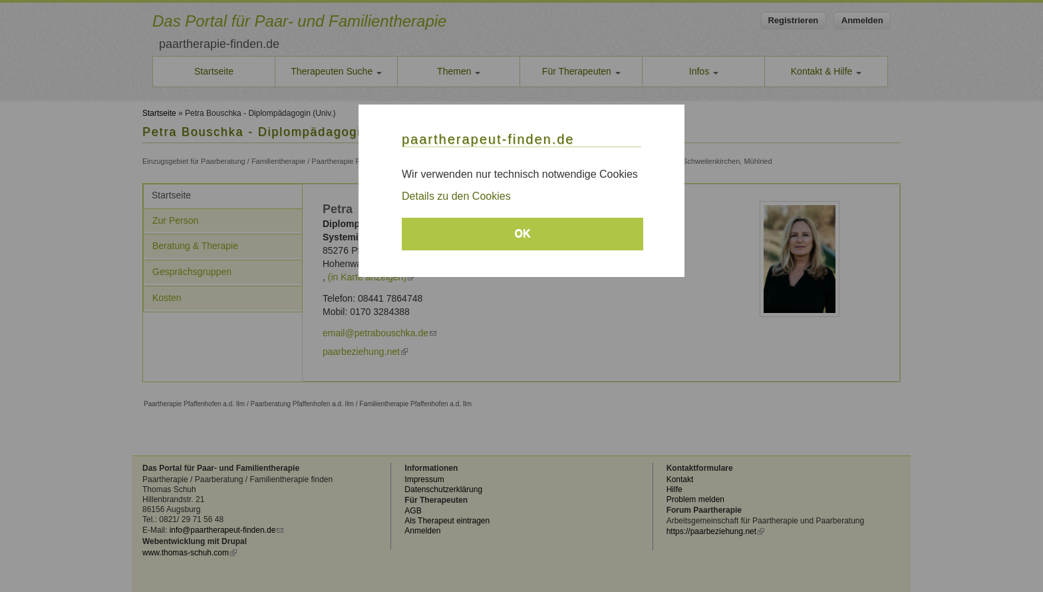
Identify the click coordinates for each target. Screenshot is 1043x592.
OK (523, 233)
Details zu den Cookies (456, 196)
